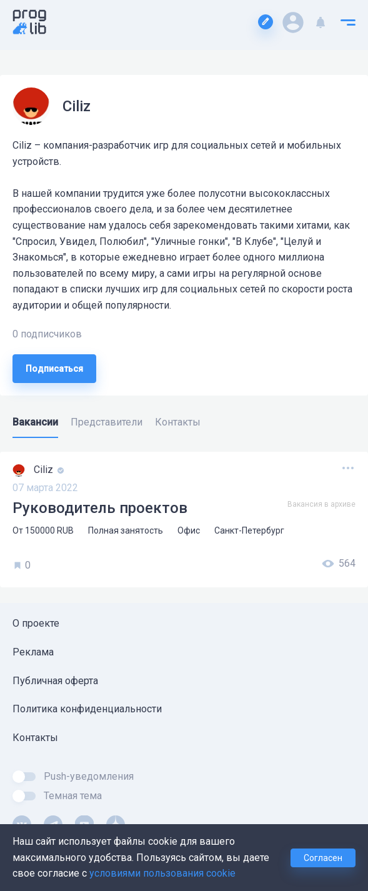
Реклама (33, 652)
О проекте (35, 623)
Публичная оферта (55, 681)
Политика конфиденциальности (87, 709)
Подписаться (54, 369)
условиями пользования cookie (162, 873)
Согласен (323, 858)
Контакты (35, 738)
